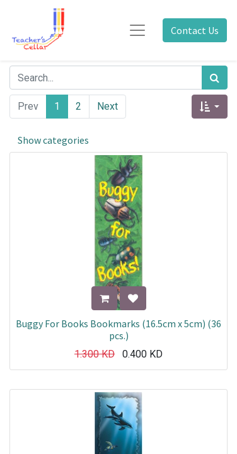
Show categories (53, 140)
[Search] (215, 78)
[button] (210, 107)
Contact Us (195, 30)
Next (107, 106)
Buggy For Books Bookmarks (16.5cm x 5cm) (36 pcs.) (118, 329)
